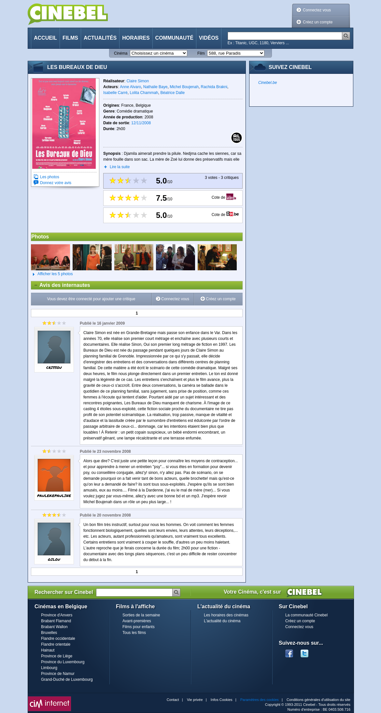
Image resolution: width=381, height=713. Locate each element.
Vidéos (209, 38)
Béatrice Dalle (172, 92)
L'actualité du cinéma (222, 621)
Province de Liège (56, 656)
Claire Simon (137, 81)
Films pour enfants (138, 627)
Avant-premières (136, 621)
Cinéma (120, 53)
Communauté (174, 38)
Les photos (49, 177)
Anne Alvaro (130, 87)
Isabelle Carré (115, 92)
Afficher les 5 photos (52, 274)
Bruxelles (49, 632)
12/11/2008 (141, 123)
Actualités (100, 38)
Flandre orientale (55, 644)
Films (70, 38)
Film (201, 53)
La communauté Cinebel (306, 615)
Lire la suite (120, 167)
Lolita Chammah (144, 92)
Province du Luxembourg (62, 662)
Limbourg (49, 668)
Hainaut (47, 650)
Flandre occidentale (58, 638)
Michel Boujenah (184, 87)
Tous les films (134, 632)
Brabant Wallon (54, 627)
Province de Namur (58, 673)
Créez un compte (317, 22)
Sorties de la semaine (141, 615)
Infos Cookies (222, 700)
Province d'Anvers (56, 615)
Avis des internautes (60, 285)
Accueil (45, 38)
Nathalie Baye (155, 87)
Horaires (135, 38)
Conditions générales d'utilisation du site (318, 700)
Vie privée (195, 700)
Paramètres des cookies (259, 700)
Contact (173, 700)
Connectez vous (317, 10)
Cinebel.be (267, 82)
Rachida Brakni (214, 87)
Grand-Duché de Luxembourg (67, 679)
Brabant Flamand (56, 621)
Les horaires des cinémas (226, 615)
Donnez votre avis (55, 183)
